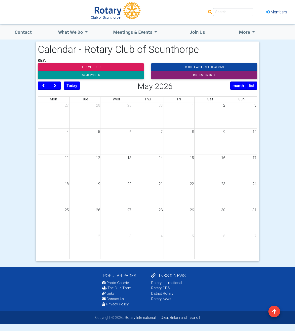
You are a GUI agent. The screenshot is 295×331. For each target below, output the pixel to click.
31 (255, 210)
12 (98, 158)
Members (276, 11)
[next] (55, 86)
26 (98, 210)
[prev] (43, 86)
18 (67, 184)
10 (255, 131)
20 (129, 184)
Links (108, 293)
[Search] (233, 12)
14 (161, 158)
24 (255, 184)
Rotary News (161, 299)
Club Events (91, 75)
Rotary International (166, 283)
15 (192, 158)
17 (255, 158)
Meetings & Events (133, 32)
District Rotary (162, 293)
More (245, 32)
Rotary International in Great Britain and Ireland (161, 317)
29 (129, 105)
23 (223, 184)
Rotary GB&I (161, 288)
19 (98, 184)
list (252, 85)
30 (161, 105)
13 (129, 158)
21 (161, 184)
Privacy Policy (115, 304)
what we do (71, 32)
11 (67, 158)
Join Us (197, 32)
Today (71, 85)
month (238, 85)
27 (67, 105)
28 (98, 105)
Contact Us (113, 299)
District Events (204, 75)
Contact (23, 32)
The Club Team (116, 288)
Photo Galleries (116, 283)
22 (192, 184)
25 (67, 210)
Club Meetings (90, 67)
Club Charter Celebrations (204, 67)
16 (223, 158)
